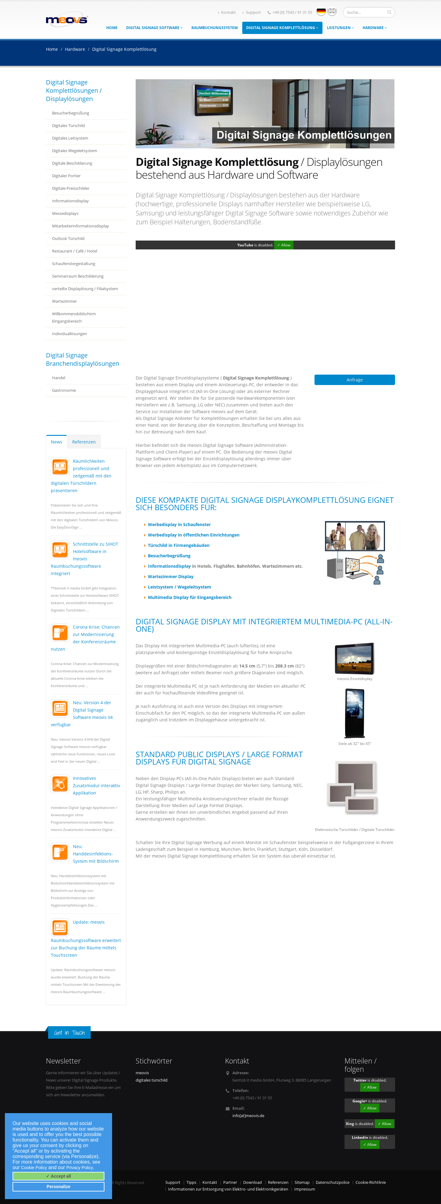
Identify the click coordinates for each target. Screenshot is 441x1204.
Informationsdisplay (70, 201)
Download (252, 1182)
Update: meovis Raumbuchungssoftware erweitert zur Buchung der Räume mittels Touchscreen (86, 938)
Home (112, 27)
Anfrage (355, 380)
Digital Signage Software (154, 27)
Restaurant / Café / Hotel (74, 251)
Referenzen (84, 442)
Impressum (304, 1189)
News (56, 442)
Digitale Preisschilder (70, 188)
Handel (58, 377)
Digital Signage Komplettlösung (282, 27)
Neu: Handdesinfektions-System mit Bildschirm (96, 853)
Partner (230, 1182)
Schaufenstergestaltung (73, 263)
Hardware (375, 27)
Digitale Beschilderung (72, 163)
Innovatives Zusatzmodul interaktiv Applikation (96, 785)
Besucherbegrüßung (70, 113)
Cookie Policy (34, 1167)
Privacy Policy (79, 1167)
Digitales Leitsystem (70, 138)
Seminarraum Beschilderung (78, 276)
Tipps (191, 1182)
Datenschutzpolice (332, 1182)
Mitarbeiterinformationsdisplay (80, 226)
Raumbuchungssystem (214, 27)
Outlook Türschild (68, 238)
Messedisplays (65, 213)
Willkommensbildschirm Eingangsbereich (74, 317)
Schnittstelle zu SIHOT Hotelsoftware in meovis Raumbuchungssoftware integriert (84, 558)
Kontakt (227, 12)
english (332, 10)
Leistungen (340, 27)
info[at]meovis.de (248, 1115)
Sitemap (302, 1182)
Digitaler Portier (66, 175)
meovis (142, 1072)
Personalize (58, 1186)
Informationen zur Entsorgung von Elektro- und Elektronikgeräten (228, 1189)
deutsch (321, 10)
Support (252, 12)
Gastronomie (64, 390)
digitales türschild (152, 1080)
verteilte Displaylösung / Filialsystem (85, 288)
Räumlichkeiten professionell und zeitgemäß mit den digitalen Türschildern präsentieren (81, 475)
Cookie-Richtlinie (371, 1182)
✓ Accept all (58, 1176)
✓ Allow (283, 245)
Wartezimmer (64, 301)
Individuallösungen (69, 333)
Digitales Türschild (68, 125)
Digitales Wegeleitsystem (74, 150)
